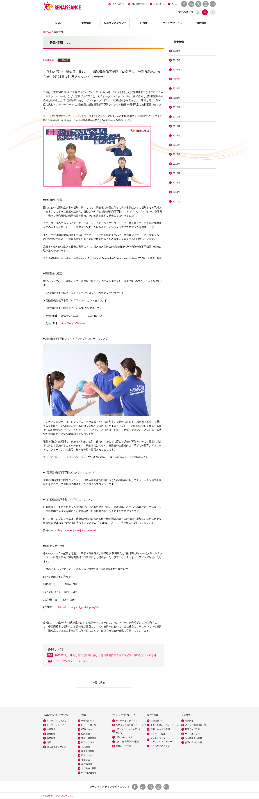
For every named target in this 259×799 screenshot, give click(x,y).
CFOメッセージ (89, 729)
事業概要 (51, 738)
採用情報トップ (157, 720)
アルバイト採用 (157, 734)
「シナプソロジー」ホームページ (74, 661)
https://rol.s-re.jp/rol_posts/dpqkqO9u (79, 607)
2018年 (176, 126)
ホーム (47, 31)
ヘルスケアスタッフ (160, 746)
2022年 (176, 88)
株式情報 (85, 747)
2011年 (176, 192)
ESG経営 (85, 734)
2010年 (176, 201)
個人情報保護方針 (140, 4)
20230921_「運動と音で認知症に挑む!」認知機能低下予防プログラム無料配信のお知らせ (105, 655)
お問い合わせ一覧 (193, 742)
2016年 (176, 145)
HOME (57, 22)
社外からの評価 (123, 746)
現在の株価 (86, 764)
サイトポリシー (119, 4)
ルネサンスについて (56, 720)
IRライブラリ (87, 742)
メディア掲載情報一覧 (195, 725)
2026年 (176, 50)
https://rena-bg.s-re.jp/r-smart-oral (77, 530)
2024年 (176, 69)
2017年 (176, 135)
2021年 (176, 98)
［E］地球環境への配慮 (127, 741)
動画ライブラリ (192, 729)
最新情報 (86, 22)
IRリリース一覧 (88, 725)
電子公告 (85, 759)
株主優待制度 (87, 751)
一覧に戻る (98, 682)
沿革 (49, 742)
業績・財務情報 (88, 738)
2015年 (176, 154)
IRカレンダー (87, 755)
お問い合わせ (159, 4)
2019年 (176, 116)
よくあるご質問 (88, 768)
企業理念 (51, 729)
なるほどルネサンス (56, 747)
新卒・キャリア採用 (160, 729)
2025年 (176, 60)
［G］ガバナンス (124, 737)
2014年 (176, 163)
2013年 (176, 173)
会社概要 (51, 734)
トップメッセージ (55, 725)
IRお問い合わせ (88, 772)
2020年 (176, 107)
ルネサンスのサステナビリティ (131, 725)
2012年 (176, 182)
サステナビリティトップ (128, 720)
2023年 (176, 79)
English (174, 4)
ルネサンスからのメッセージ (164, 725)
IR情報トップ (87, 720)
